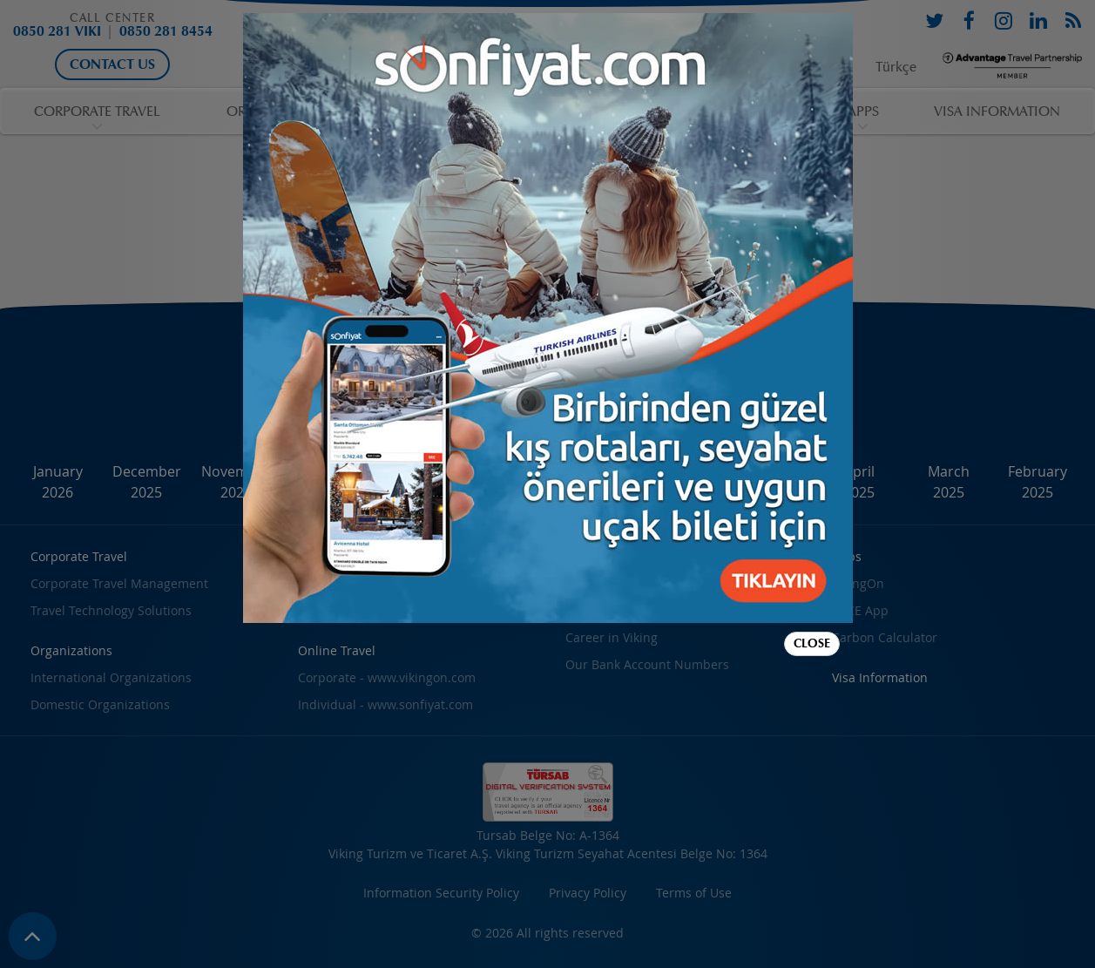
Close (812, 643)
